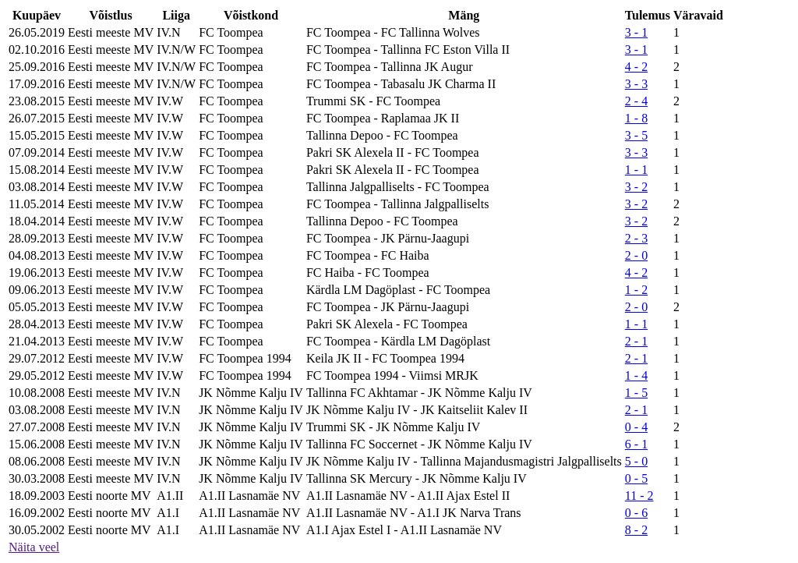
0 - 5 (636, 478)
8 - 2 (636, 529)
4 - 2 (636, 66)
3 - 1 (636, 32)
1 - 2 (636, 289)
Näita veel (34, 547)
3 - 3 (636, 83)
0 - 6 (636, 512)
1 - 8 (636, 118)
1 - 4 (636, 375)
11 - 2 (639, 495)
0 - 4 (636, 427)
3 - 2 (636, 186)
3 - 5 (636, 135)
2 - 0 (636, 255)
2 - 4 (636, 101)
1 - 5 (636, 392)
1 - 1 (636, 169)
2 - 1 (636, 341)
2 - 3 (636, 238)
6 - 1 (636, 444)
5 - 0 (636, 461)
